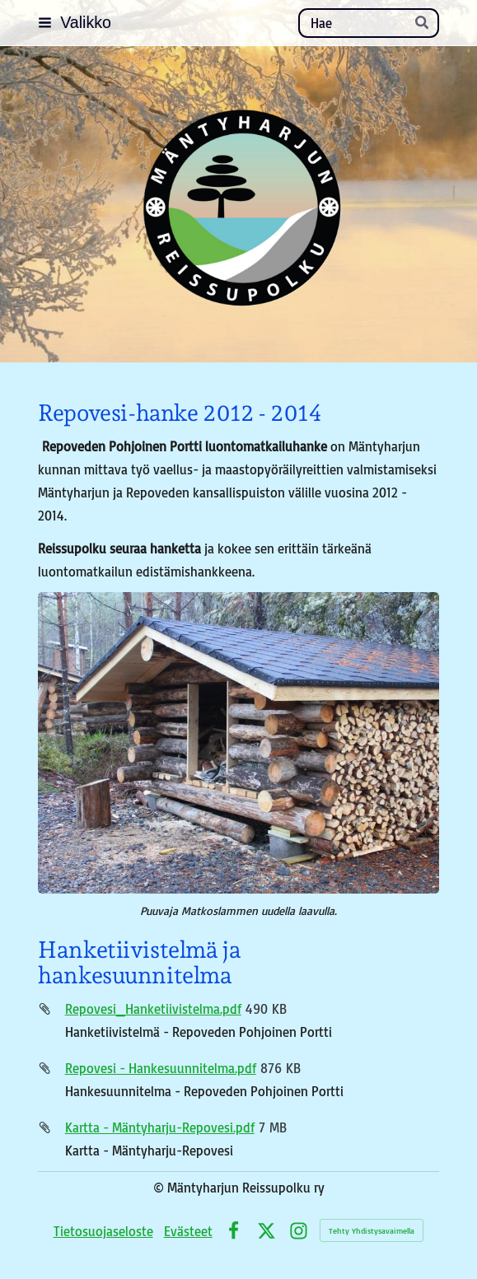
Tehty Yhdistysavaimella (371, 1230)
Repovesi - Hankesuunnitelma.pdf (160, 1067)
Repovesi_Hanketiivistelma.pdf (153, 1008)
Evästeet (188, 1230)
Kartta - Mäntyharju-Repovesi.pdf (160, 1127)
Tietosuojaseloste (103, 1230)
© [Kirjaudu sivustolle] (160, 1187)
